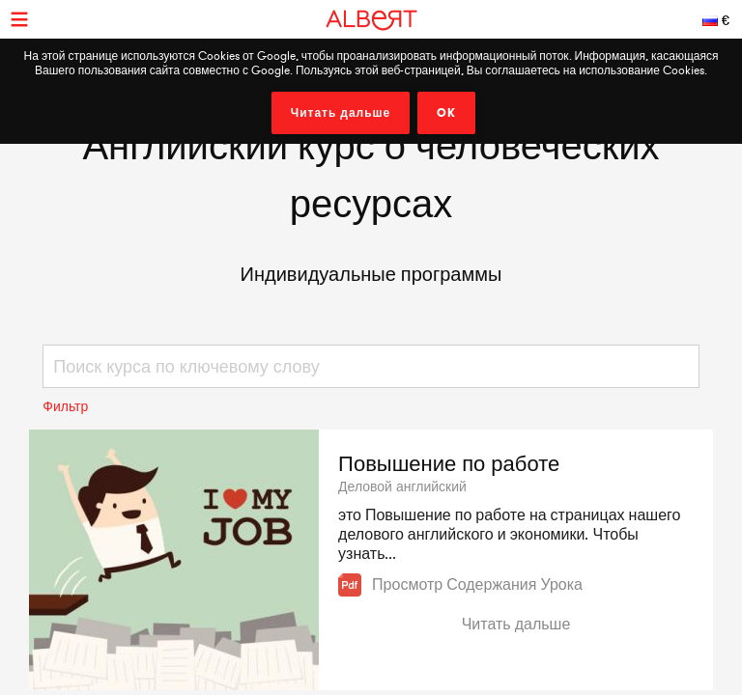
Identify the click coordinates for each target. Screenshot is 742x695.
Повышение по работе (448, 463)
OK (446, 113)
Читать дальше (341, 113)
